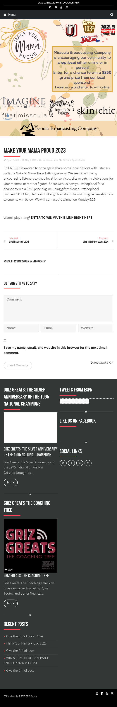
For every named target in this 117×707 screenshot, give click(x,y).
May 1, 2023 (30, 160)
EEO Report (31, 696)
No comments (49, 160)
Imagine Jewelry (94, 194)
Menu (10, 15)
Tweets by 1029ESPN (74, 401)
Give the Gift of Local (20, 651)
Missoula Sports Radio (74, 160)
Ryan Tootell (13, 160)
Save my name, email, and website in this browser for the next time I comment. (55, 350)
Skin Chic (22, 194)
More (10, 482)
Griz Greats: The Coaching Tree (26, 575)
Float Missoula (66, 194)
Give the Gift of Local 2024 (24, 636)
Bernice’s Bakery (42, 194)
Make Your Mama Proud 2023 (26, 643)
